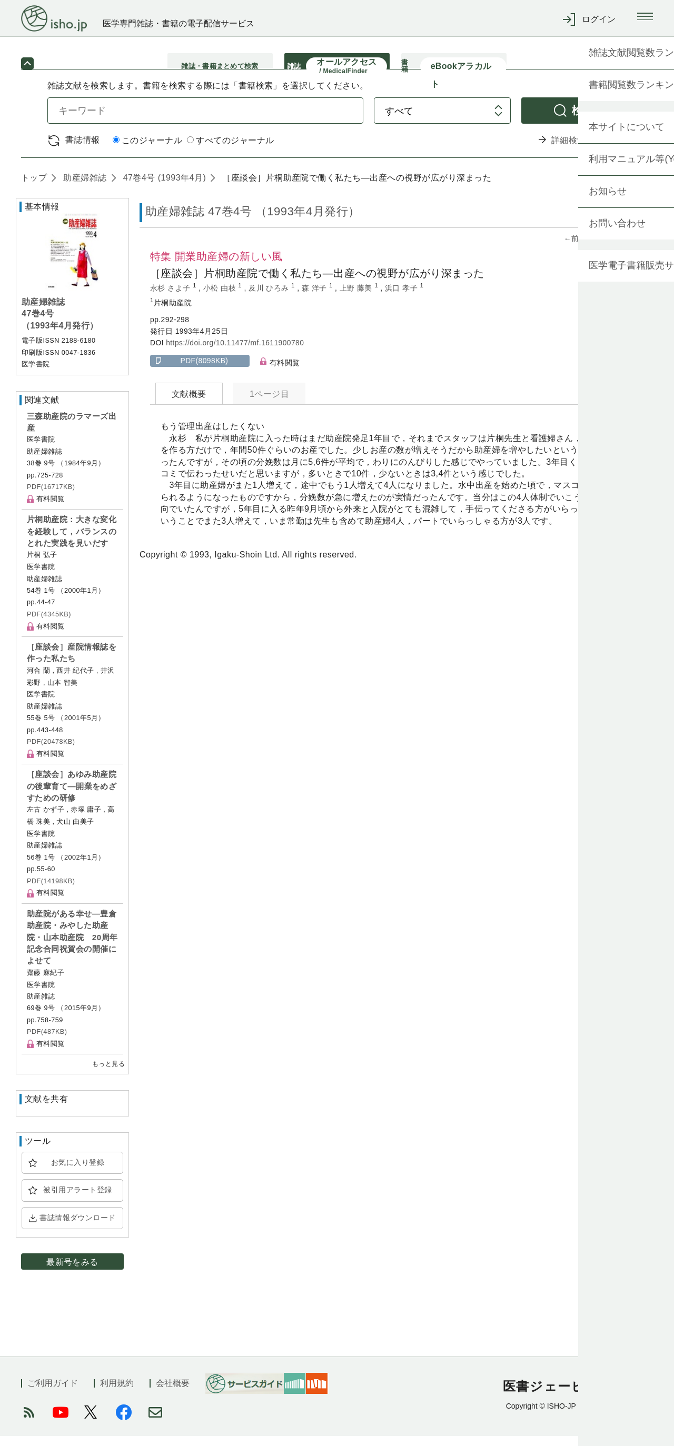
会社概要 (173, 1393)
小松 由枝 (221, 298)
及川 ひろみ (270, 298)
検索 (583, 120)
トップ (34, 187)
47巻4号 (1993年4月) (163, 187)
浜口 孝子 (402, 298)
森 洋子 (315, 298)
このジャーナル (147, 150)
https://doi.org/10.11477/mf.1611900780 (235, 353)
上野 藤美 (357, 298)
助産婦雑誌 (83, 187)
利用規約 (117, 1393)
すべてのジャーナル (230, 150)
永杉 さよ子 (171, 298)
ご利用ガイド (52, 1393)
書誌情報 (82, 149)
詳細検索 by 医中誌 (589, 150)
